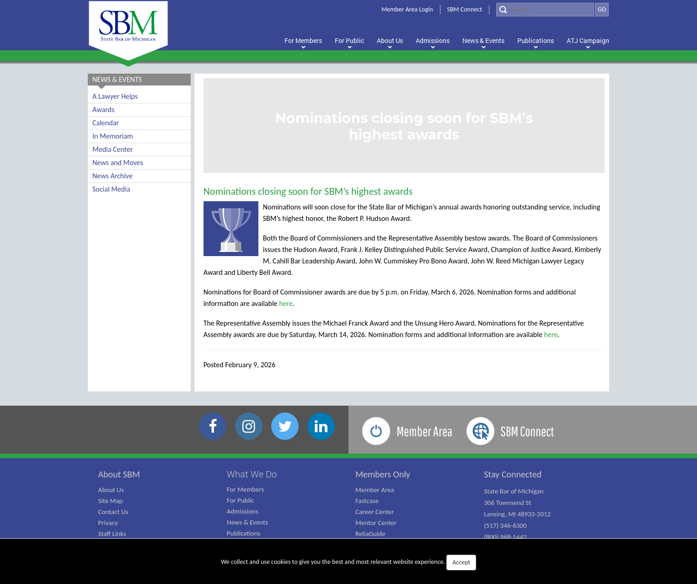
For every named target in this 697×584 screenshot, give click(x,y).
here (286, 303)
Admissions (242, 511)
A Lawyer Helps (115, 96)
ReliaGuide (370, 534)
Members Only (382, 474)
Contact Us (113, 512)
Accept (461, 562)
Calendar (105, 122)
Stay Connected (513, 474)
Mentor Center (376, 523)
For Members (245, 489)
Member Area (374, 490)
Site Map (110, 501)
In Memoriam (112, 136)
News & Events (247, 522)
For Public (240, 500)
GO (602, 9)
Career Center (374, 512)
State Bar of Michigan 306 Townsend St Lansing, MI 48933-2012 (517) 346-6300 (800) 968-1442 (517, 514)
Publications (244, 533)
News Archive (112, 175)
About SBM (119, 474)
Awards (103, 109)
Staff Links (112, 534)
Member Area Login (407, 9)
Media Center (112, 149)
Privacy (108, 523)
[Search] (545, 9)
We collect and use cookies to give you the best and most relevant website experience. (348, 562)
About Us (111, 490)
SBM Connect (464, 9)
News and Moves (117, 162)
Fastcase (367, 501)
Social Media (111, 189)
